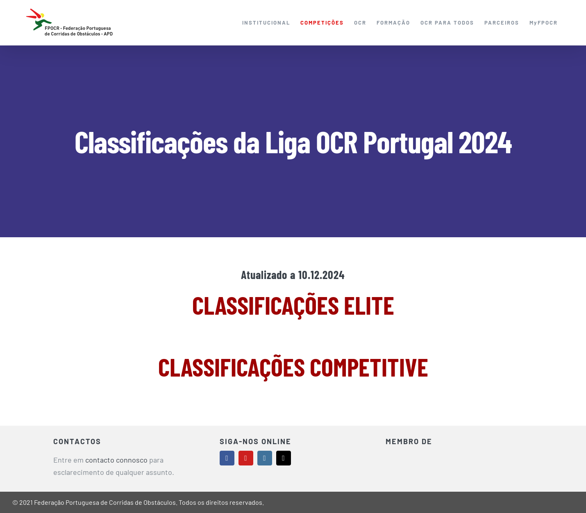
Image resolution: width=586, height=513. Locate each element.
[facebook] (227, 458)
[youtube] (245, 458)
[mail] (283, 458)
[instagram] (264, 458)
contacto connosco (116, 459)
